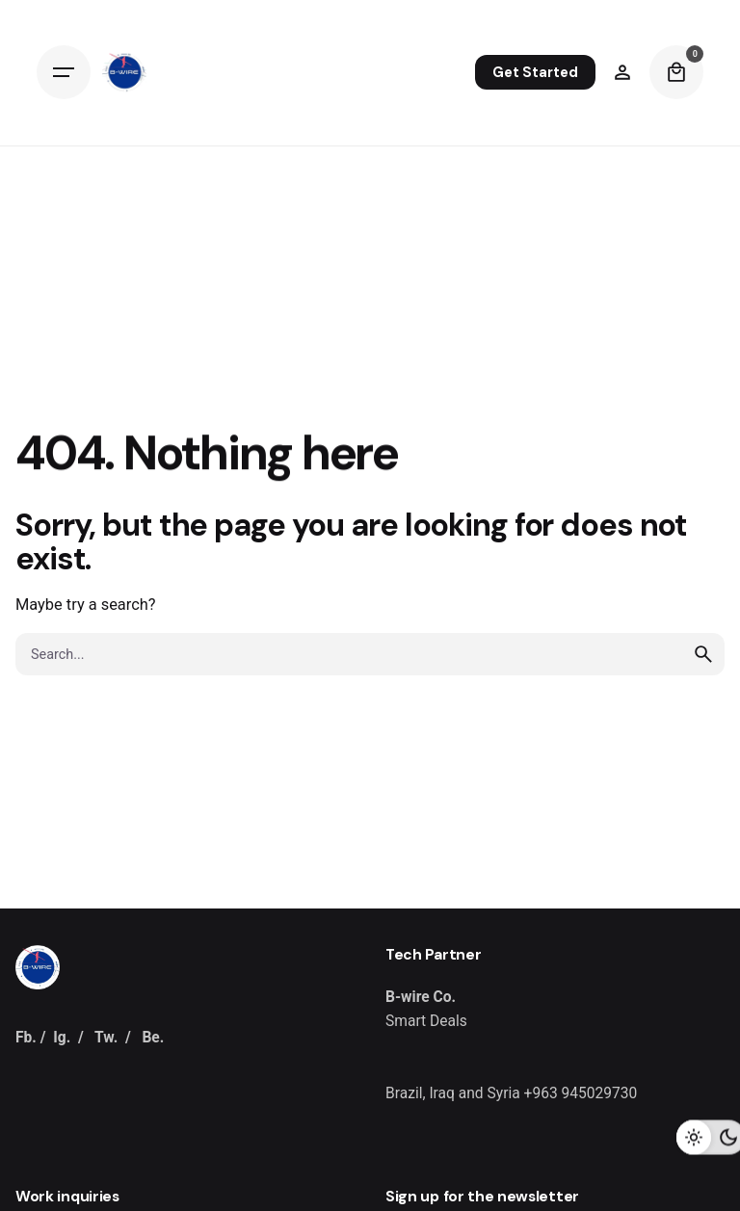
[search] (703, 654)
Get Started (535, 72)
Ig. (61, 1037)
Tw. (106, 1037)
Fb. (26, 1037)
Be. (153, 1037)
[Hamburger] (64, 72)
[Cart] (676, 72)
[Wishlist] (622, 72)
